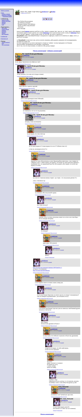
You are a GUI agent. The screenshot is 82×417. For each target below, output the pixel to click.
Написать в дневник (6, 15)
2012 (23, 13)
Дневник (4, 30)
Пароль (3, 33)
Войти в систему (5, 10)
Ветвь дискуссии (27, 64)
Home (2, 12)
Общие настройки (6, 21)
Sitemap (4, 22)
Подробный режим (7, 16)
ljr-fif (3, 24)
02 (26, 13)
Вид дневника (5, 34)
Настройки (4, 28)
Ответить (16, 64)
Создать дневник (6, 14)
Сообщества (4, 36)
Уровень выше (21, 64)
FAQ (3, 43)
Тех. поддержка (5, 44)
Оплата (3, 23)
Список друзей (5, 29)
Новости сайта (5, 20)
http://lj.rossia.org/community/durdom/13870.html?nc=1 (47, 267)
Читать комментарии (39, 50)
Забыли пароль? (6, 42)
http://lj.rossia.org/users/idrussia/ (41, 270)
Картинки (4, 31)
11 (24, 13)
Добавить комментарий (54, 50)
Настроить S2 (4, 38)
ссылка (31, 57)
